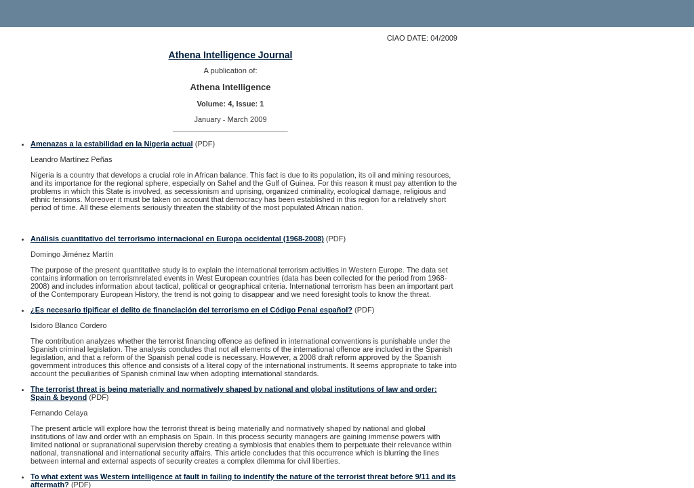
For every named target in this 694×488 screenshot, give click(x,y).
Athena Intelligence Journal (231, 54)
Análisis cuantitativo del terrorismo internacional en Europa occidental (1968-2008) (177, 239)
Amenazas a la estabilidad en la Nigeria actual (111, 144)
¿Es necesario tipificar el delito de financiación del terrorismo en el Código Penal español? (191, 310)
